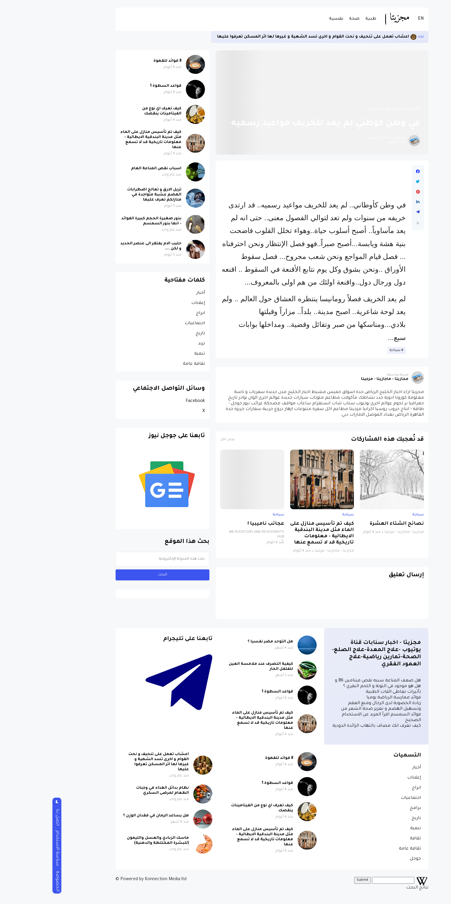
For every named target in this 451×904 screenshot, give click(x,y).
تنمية (153, 354)
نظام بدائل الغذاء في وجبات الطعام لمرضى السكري (116, 790)
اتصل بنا (10, 817)
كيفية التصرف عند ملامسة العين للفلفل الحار (214, 666)
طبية (324, 19)
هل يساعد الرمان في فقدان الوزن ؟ (109, 816)
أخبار (154, 293)
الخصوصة (10, 881)
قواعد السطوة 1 (119, 86)
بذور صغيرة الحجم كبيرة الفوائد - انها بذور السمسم (105, 221)
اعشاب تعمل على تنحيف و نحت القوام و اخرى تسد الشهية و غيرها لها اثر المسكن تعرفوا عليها (267, 37)
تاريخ (153, 333)
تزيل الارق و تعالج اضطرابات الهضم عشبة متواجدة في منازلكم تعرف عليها (108, 195)
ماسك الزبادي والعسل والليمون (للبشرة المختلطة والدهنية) (111, 840)
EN (374, 19)
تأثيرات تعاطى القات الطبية (346, 692)
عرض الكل (181, 439)
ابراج (154, 313)
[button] (371, 223)
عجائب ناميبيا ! (219, 523)
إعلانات (151, 303)
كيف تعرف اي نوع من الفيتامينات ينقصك (115, 111)
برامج (368, 808)
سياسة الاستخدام (10, 848)
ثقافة (368, 838)
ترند (374, 37)
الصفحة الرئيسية (356, 109)
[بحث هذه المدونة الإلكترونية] (116, 559)
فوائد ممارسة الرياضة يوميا (347, 697)
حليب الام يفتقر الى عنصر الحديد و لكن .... (104, 246)
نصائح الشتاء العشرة (350, 523)
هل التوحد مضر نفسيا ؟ (224, 642)
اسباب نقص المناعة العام (110, 169)
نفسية (290, 19)
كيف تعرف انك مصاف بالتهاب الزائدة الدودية (330, 726)
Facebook (148, 401)
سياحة (327, 109)
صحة (308, 19)
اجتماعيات (148, 323)
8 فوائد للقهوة (121, 61)
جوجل (368, 859)
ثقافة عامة (147, 364)
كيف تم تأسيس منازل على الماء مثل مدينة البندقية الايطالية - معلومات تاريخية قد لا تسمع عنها (275, 533)
